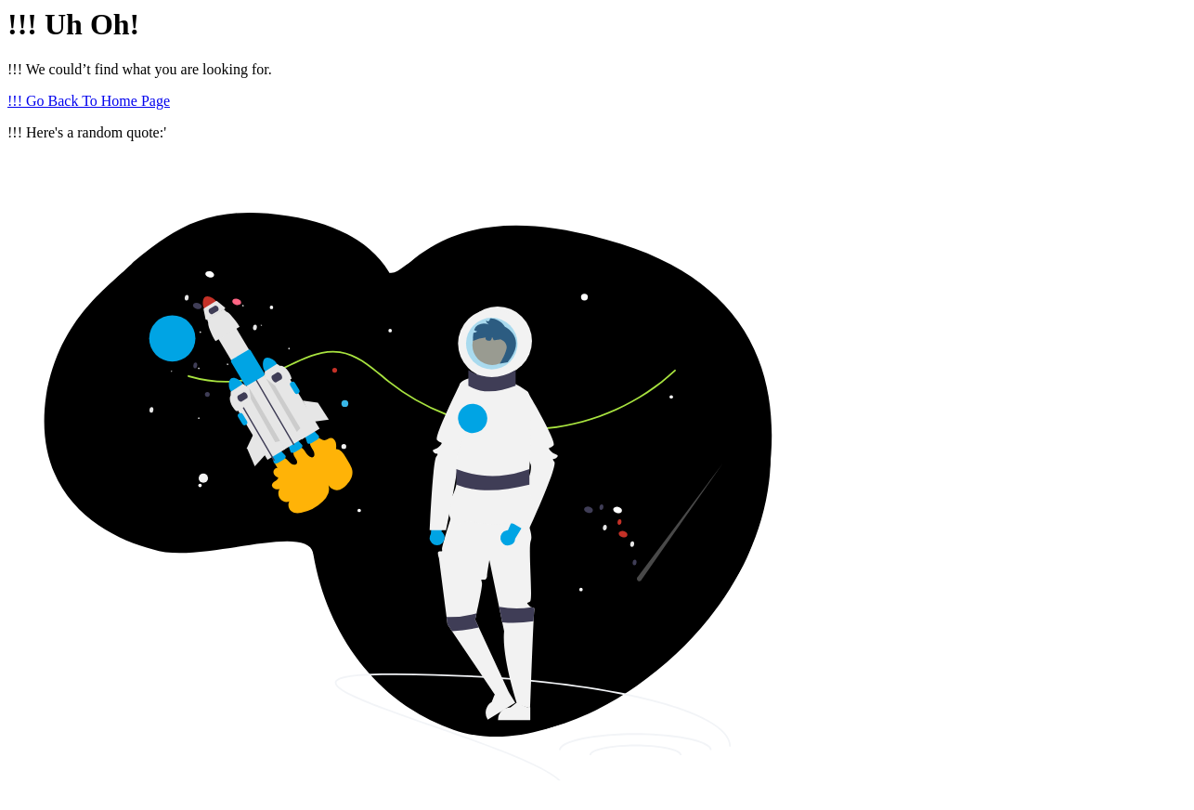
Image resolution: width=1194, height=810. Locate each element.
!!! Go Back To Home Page (88, 101)
